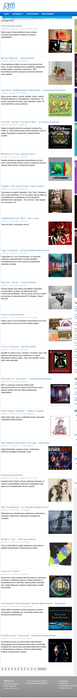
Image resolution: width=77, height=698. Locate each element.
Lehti (6, 14)
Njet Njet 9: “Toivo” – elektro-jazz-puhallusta (18, 539)
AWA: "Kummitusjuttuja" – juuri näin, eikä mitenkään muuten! (25, 507)
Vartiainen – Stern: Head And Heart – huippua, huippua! (22, 186)
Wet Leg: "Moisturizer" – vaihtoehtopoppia (17, 58)
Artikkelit (17, 14)
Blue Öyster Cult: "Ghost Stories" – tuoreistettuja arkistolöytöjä (26, 379)
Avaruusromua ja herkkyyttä (12, 314)
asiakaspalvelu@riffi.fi (40, 681)
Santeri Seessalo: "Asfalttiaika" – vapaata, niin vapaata (22, 411)
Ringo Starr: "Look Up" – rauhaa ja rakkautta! (18, 282)
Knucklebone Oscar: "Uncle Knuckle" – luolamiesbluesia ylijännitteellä (28, 636)
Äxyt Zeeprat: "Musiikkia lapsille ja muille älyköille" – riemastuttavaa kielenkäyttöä (33, 90)
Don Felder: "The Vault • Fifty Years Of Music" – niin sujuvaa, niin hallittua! (30, 122)
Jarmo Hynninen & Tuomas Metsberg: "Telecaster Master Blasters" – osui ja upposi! (33, 603)
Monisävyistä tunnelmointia (12, 475)
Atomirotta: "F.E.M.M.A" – (11, 571)
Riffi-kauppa (47, 14)
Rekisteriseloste (65, 688)
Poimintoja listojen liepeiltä (11, 26)
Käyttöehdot (64, 683)
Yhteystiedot (32, 14)
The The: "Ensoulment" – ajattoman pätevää (18, 347)
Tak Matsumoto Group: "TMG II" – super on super (20, 218)
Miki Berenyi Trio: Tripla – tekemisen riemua (18, 154)
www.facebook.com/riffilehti (37, 683)
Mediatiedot (64, 681)
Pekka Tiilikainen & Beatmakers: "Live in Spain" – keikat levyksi (25, 443)
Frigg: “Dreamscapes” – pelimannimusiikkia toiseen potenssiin (25, 250)
